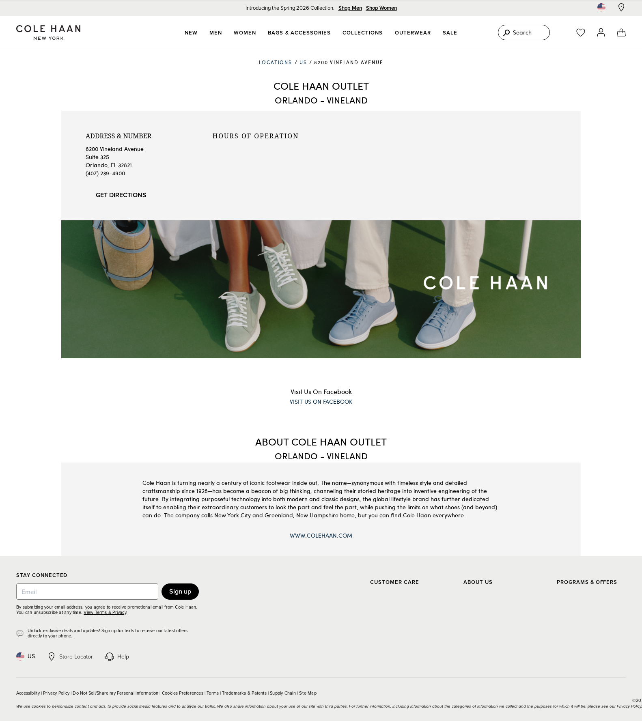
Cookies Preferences (182, 693)
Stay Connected (41, 575)
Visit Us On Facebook (321, 391)
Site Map (308, 693)
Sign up (180, 591)
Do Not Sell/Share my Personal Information (115, 693)
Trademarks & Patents (244, 693)
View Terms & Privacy (105, 612)
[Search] (524, 32)
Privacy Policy (56, 693)
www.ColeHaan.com (321, 535)
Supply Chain (283, 693)
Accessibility (28, 693)
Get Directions (121, 195)
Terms (213, 693)
